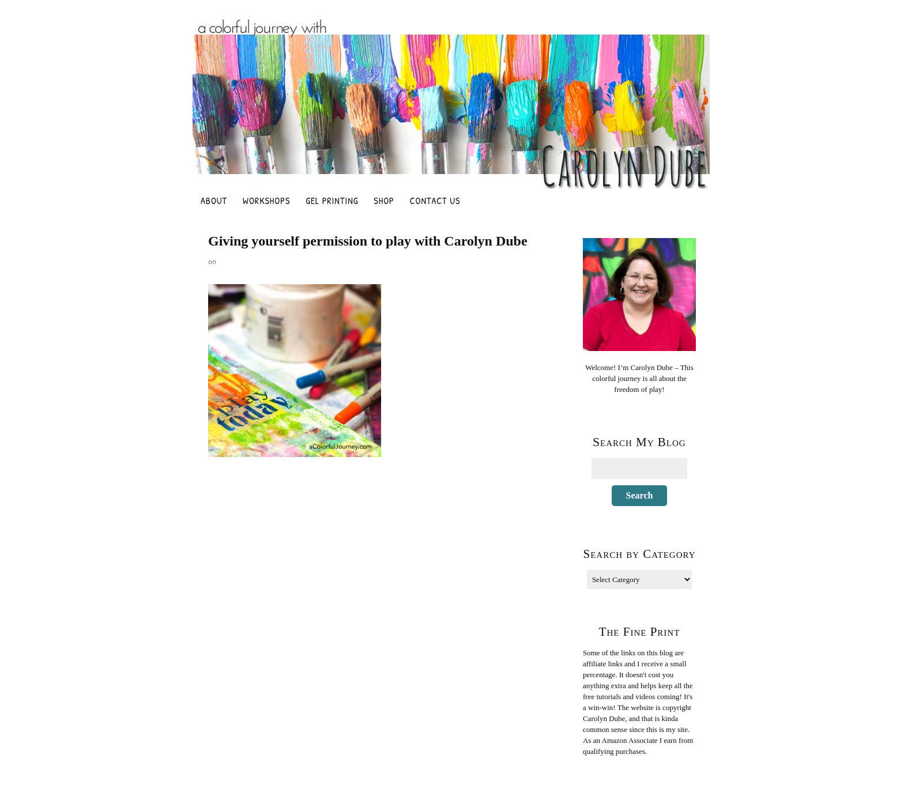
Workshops (266, 200)
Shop (384, 200)
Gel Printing (332, 200)
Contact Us (435, 200)
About (214, 200)
